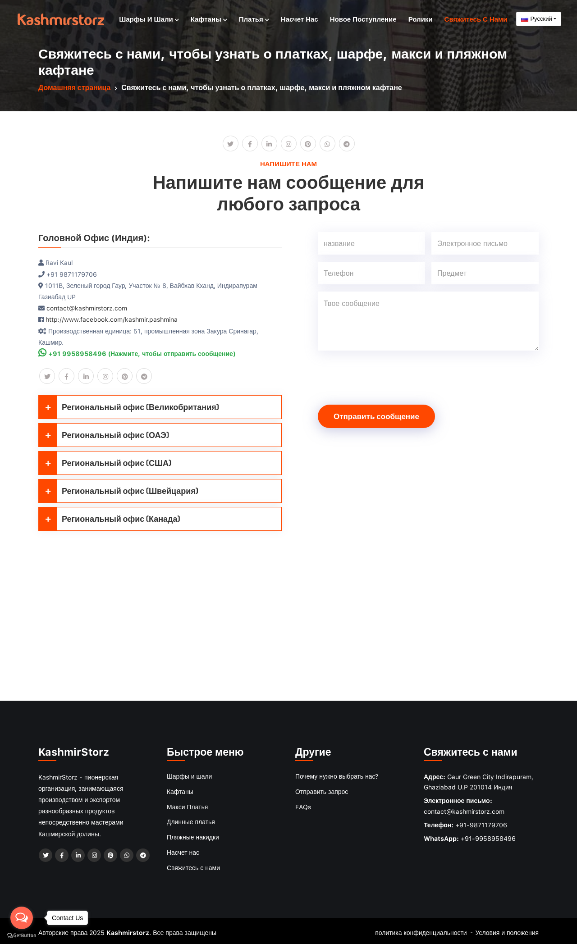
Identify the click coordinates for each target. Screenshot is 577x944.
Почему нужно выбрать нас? (337, 775)
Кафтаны (209, 18)
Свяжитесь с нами (476, 18)
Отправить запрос (321, 790)
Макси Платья (187, 805)
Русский (536, 18)
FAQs (303, 805)
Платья (254, 18)
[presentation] (386, 375)
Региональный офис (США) (105, 462)
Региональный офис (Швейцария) (118, 490)
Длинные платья (191, 820)
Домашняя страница (74, 87)
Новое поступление (363, 18)
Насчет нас (299, 18)
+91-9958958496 (488, 838)
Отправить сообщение (376, 415)
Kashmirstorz (127, 929)
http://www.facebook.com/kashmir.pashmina (112, 319)
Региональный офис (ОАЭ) (104, 434)
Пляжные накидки (193, 835)
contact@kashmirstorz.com (86, 307)
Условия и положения (507, 929)
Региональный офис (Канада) (109, 518)
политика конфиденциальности (421, 929)
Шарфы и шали (149, 18)
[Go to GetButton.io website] (21, 935)
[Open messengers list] (21, 918)
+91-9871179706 (481, 824)
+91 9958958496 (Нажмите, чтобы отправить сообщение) (137, 353)
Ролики (420, 18)
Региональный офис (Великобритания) (129, 406)
